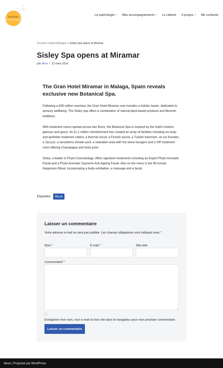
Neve (7, 363)
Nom (48, 245)
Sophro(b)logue (57, 43)
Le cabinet (169, 14)
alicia (45, 63)
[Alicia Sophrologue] (15, 14)
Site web (141, 245)
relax (59, 196)
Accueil (41, 43)
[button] (116, 14)
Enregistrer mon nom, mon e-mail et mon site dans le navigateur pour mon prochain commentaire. (110, 319)
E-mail (95, 245)
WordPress (38, 363)
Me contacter (209, 14)
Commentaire (54, 262)
